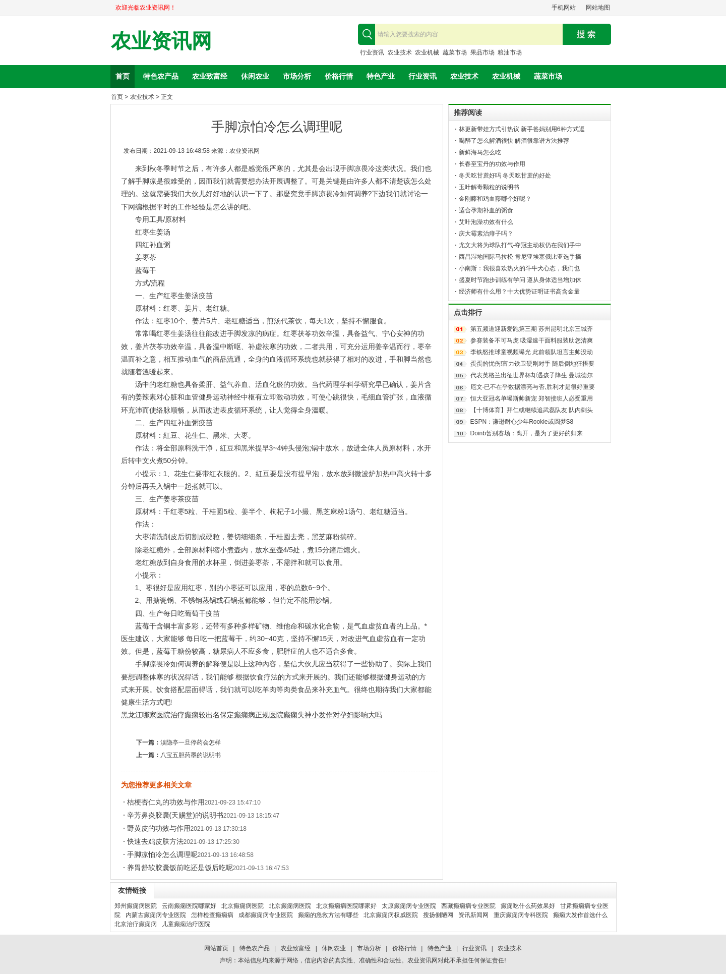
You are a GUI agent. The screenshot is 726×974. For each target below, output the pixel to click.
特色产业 (381, 76)
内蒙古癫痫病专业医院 (156, 915)
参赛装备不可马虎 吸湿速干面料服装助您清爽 (531, 340)
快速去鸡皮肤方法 (155, 841)
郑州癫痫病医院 (135, 905)
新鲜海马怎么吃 (480, 152)
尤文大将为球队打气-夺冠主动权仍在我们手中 (520, 245)
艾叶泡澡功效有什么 (486, 221)
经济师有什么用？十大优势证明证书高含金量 (519, 291)
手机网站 (564, 7)
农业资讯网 (161, 41)
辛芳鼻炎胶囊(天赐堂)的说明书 (175, 815)
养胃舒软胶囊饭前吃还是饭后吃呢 (180, 868)
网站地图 (598, 7)
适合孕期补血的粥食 (486, 210)
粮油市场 (510, 52)
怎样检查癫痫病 (212, 915)
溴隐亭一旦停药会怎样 (190, 742)
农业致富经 (209, 76)
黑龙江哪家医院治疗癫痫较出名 (170, 715)
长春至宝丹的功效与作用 (492, 163)
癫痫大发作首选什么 (580, 915)
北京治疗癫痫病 (135, 924)
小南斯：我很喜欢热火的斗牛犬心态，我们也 (519, 268)
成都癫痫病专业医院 (265, 915)
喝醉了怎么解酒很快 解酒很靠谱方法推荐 (514, 140)
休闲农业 (255, 76)
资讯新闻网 (473, 915)
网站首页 (216, 948)
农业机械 (427, 52)
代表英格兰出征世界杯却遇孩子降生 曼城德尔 (531, 375)
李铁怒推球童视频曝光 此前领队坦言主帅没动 (531, 352)
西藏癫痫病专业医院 (468, 905)
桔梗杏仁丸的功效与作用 (166, 802)
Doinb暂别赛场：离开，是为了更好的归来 (526, 433)
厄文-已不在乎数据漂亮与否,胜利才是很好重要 (532, 386)
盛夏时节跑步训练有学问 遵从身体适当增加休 (520, 279)
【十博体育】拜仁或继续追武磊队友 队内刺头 (531, 410)
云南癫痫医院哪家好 (189, 905)
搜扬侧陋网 (438, 915)
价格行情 (339, 76)
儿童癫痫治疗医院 (186, 924)
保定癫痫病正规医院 (251, 715)
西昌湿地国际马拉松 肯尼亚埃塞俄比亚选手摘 (520, 256)
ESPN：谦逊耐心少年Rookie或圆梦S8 (522, 421)
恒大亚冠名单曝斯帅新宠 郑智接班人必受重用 (531, 398)
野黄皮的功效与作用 (159, 828)
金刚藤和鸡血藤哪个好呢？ (495, 198)
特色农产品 (160, 76)
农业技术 (400, 52)
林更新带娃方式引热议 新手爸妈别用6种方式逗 (522, 129)
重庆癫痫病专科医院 (521, 915)
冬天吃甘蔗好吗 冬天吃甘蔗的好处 (505, 175)
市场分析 (297, 76)
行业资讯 (372, 52)
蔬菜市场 (455, 52)
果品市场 (482, 52)
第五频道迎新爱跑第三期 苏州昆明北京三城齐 (531, 328)
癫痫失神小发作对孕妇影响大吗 (332, 715)
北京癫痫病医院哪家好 (346, 905)
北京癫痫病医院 (242, 905)
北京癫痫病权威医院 (391, 915)
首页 (122, 76)
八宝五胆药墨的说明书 (190, 755)
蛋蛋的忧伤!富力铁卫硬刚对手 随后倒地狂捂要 (532, 363)
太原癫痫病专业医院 (409, 905)
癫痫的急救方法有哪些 (328, 915)
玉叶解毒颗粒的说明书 (489, 187)
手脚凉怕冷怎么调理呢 (162, 854)
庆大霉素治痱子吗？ (486, 233)
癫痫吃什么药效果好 (528, 905)
